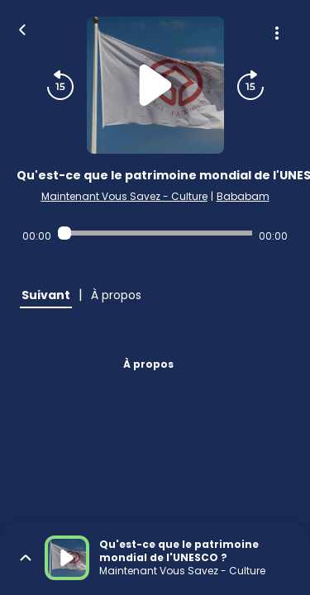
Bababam (243, 196)
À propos (148, 364)
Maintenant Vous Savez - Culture (124, 196)
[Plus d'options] (276, 33)
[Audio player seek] (155, 233)
